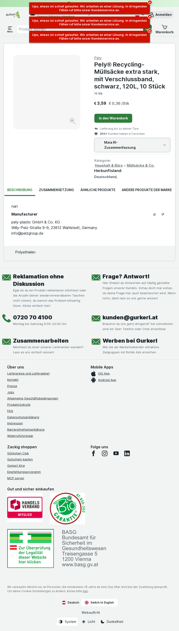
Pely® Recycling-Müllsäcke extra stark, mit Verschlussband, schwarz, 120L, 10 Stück (129, 75)
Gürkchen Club (18, 453)
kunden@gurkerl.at (130, 317)
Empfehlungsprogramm (24, 472)
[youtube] (116, 453)
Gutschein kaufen (20, 459)
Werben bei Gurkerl (130, 340)
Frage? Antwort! (126, 276)
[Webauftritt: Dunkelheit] (111, 621)
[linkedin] (127, 453)
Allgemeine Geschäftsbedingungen (32, 398)
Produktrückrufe (19, 404)
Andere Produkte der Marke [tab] (147, 190)
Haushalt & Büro (109, 165)
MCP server (15, 478)
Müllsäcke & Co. (141, 165)
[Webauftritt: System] (67, 621)
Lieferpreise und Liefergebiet (28, 373)
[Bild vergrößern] (73, 122)
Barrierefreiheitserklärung (26, 429)
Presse (12, 386)
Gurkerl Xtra (16, 465)
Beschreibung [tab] (19, 190)
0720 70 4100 (32, 317)
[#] (30, 548)
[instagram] (104, 453)
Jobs (10, 392)
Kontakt (12, 379)
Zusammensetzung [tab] (56, 190)
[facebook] (93, 453)
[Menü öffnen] (10, 29)
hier (85, 591)
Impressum (15, 423)
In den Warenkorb (113, 118)
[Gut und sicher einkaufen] (67, 508)
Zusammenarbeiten (41, 340)
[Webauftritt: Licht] (88, 621)
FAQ (10, 411)
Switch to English (99, 602)
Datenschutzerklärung (23, 417)
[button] (160, 14)
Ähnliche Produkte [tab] (97, 190)
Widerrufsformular (20, 436)
